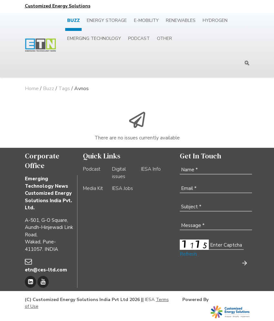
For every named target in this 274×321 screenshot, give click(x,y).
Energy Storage (107, 20)
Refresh (188, 254)
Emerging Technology (94, 38)
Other (164, 38)
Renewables (181, 20)
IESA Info (151, 169)
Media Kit (93, 188)
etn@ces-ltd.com (46, 270)
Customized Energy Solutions (57, 6)
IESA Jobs (122, 188)
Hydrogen (215, 20)
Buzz (73, 20)
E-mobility (146, 20)
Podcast (139, 38)
